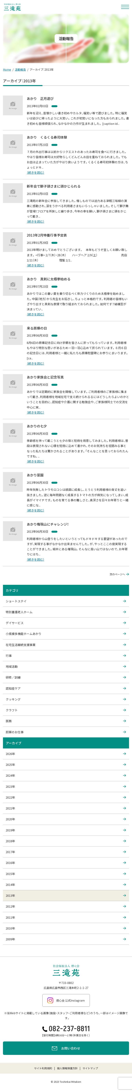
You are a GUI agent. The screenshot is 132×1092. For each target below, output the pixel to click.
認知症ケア (66, 688)
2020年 (66, 819)
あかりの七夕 (37, 425)
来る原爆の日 (37, 328)
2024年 (66, 775)
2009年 (66, 939)
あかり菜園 (35, 474)
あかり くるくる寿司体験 (47, 137)
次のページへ (119, 574)
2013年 (66, 895)
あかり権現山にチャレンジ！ (48, 524)
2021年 (66, 808)
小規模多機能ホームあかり (66, 633)
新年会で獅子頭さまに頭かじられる (54, 186)
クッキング (66, 699)
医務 (66, 721)
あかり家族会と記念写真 (45, 377)
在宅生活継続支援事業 (66, 644)
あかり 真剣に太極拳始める (48, 278)
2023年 (66, 786)
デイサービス (66, 622)
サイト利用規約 (43, 1068)
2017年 (66, 851)
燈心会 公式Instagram (66, 1000)
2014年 (66, 884)
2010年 (66, 928)
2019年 (66, 830)
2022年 (66, 797)
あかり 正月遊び (40, 98)
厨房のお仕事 (66, 732)
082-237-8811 (66, 1029)
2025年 (66, 764)
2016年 (66, 862)
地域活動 (66, 666)
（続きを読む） (35, 172)
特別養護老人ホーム (66, 612)
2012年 (66, 906)
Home (7, 69)
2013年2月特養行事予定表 (47, 235)
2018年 (66, 841)
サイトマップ (90, 1068)
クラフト (66, 710)
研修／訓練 (66, 677)
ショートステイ (66, 601)
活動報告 (20, 69)
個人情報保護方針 (67, 1068)
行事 (66, 655)
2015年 (66, 873)
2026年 (66, 753)
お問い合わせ (66, 1049)
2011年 (66, 917)
